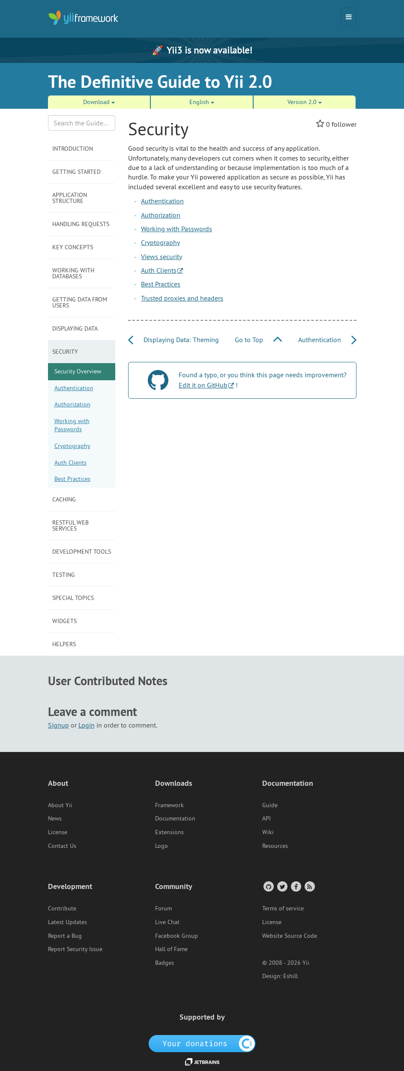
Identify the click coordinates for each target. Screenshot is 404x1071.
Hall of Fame (171, 949)
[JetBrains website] (202, 1061)
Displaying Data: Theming (173, 339)
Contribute (62, 908)
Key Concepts (72, 247)
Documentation (175, 818)
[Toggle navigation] (348, 17)
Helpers (64, 644)
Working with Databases (73, 273)
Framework (169, 805)
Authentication (73, 388)
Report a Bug (65, 936)
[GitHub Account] (268, 886)
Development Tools (81, 551)
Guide (270, 805)
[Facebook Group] (295, 886)
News (55, 818)
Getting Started (76, 172)
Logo (161, 846)
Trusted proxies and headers (182, 298)
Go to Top (258, 339)
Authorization (72, 404)
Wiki (268, 832)
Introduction (72, 148)
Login (86, 725)
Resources (275, 846)
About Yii (60, 805)
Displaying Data (75, 328)
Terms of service (283, 908)
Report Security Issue (75, 949)
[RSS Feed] (309, 886)
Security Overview (77, 371)
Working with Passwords (72, 425)
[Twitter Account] (281, 886)
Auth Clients (70, 462)
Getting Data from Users (79, 302)
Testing (63, 575)
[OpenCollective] (202, 1043)
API (266, 818)
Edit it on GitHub (203, 385)
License (57, 832)
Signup (58, 725)
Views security (161, 256)
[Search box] (82, 123)
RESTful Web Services (70, 525)
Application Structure (69, 198)
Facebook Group (176, 936)
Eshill (290, 976)
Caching (64, 499)
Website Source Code (289, 936)
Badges (164, 963)
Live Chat (167, 922)
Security (65, 351)
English (201, 102)
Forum (163, 908)
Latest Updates (67, 922)
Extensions (169, 832)
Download (99, 102)
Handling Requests (80, 224)
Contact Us (62, 846)
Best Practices (72, 479)
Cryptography (72, 446)
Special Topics (73, 598)
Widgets (64, 621)
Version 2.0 (304, 102)
